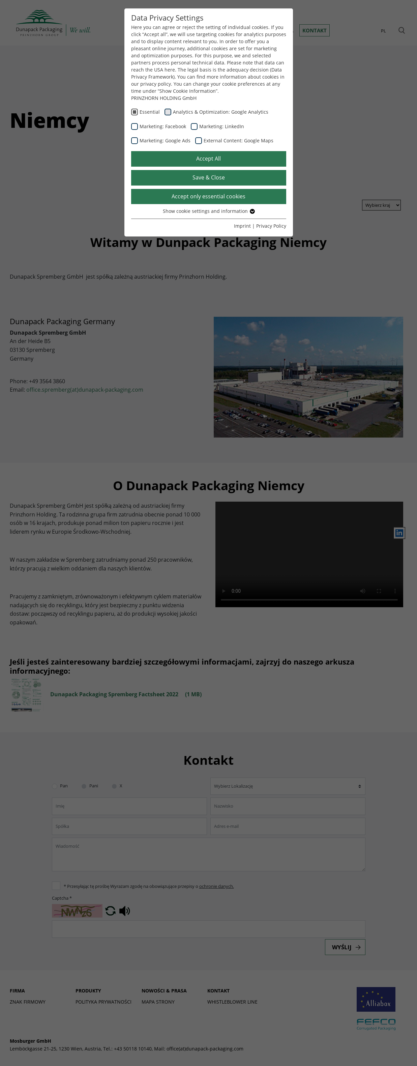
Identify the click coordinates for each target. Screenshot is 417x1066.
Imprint (242, 226)
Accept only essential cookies (208, 196)
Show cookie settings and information (208, 211)
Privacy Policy (271, 226)
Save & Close (208, 177)
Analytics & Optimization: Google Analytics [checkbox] (220, 112)
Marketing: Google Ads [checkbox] (165, 140)
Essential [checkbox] (150, 112)
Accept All (208, 158)
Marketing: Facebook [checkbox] (163, 126)
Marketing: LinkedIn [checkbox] (221, 126)
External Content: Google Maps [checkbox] (238, 140)
